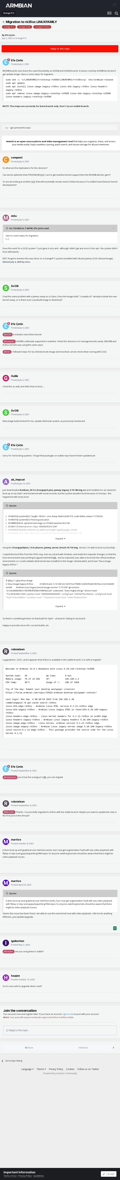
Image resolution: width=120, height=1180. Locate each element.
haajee (15, 975)
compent (17, 157)
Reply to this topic (60, 48)
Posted (20, 64)
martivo (16, 839)
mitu (14, 216)
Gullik (14, 376)
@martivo (8, 951)
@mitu (7, 351)
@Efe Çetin (9, 812)
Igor (12, 127)
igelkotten (17, 941)
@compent (9, 341)
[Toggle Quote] (7, 228)
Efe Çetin (10, 35)
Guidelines (38, 1175)
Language (27, 1069)
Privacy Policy (56, 1069)
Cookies (70, 1069)
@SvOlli (7, 334)
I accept (108, 1173)
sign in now (67, 1014)
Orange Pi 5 (21, 38)
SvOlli (14, 286)
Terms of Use (10, 1175)
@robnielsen (10, 777)
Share (29, 1047)
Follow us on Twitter (88, 1069)
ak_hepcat (18, 479)
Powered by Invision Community (60, 1073)
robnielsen (18, 649)
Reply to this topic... (17, 1030)
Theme (41, 1069)
